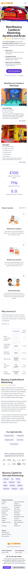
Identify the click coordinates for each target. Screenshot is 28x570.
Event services (5, 536)
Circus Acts (5, 507)
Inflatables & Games (19, 516)
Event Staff (5, 514)
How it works (5, 552)
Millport (5, 485)
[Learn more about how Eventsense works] (14, 209)
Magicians (4, 518)
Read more (5, 47)
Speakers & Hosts (6, 522)
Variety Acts (17, 525)
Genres (3, 516)
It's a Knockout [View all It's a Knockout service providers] (14, 444)
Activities (4, 502)
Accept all (7, 567)
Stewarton (14, 488)
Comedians (17, 507)
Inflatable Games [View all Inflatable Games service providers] (9, 435)
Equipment (16, 513)
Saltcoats (20, 485)
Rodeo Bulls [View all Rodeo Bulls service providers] (20, 435)
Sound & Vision (18, 520)
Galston (18, 479)
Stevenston (6, 488)
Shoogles (5, 145)
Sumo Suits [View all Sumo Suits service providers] (20, 440)
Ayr (12, 479)
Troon (21, 488)
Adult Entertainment (19, 502)
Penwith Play (7, 108)
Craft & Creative (6, 509)
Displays (4, 513)
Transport (4, 525)
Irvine (5, 482)
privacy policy (14, 563)
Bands (3, 503)
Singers (3, 520)
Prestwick (12, 485)
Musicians (16, 518)
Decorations (5, 511)
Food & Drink (17, 514)
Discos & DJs (17, 511)
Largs (18, 482)
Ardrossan (6, 479)
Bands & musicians (6, 534)
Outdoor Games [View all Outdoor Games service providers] (9, 440)
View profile (22, 121)
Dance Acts (17, 509)
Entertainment (5, 532)
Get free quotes (14, 71)
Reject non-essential (19, 567)
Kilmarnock (11, 482)
